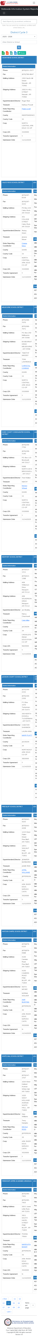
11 (15, 1299)
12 (20, 1299)
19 (14, 1307)
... (10, 1299)
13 (4, 1303)
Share (22, 53)
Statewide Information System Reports (19, 9)
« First (5, 1299)
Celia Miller (26, 620)
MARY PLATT (27, 735)
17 (4, 1307)
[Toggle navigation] (34, 3)
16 (19, 1303)
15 (14, 1303)
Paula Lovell (26, 109)
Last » (9, 1312)
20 (19, 1307)
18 (9, 1307)
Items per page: (27, 1305)
